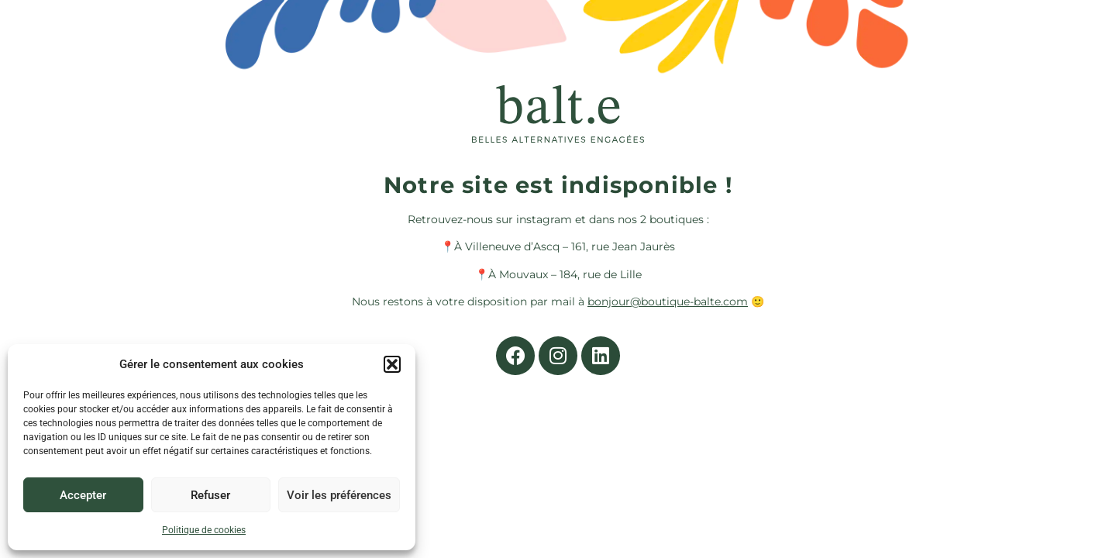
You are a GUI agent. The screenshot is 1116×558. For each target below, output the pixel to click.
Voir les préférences (339, 495)
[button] (392, 364)
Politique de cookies (204, 530)
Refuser (210, 495)
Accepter (83, 495)
